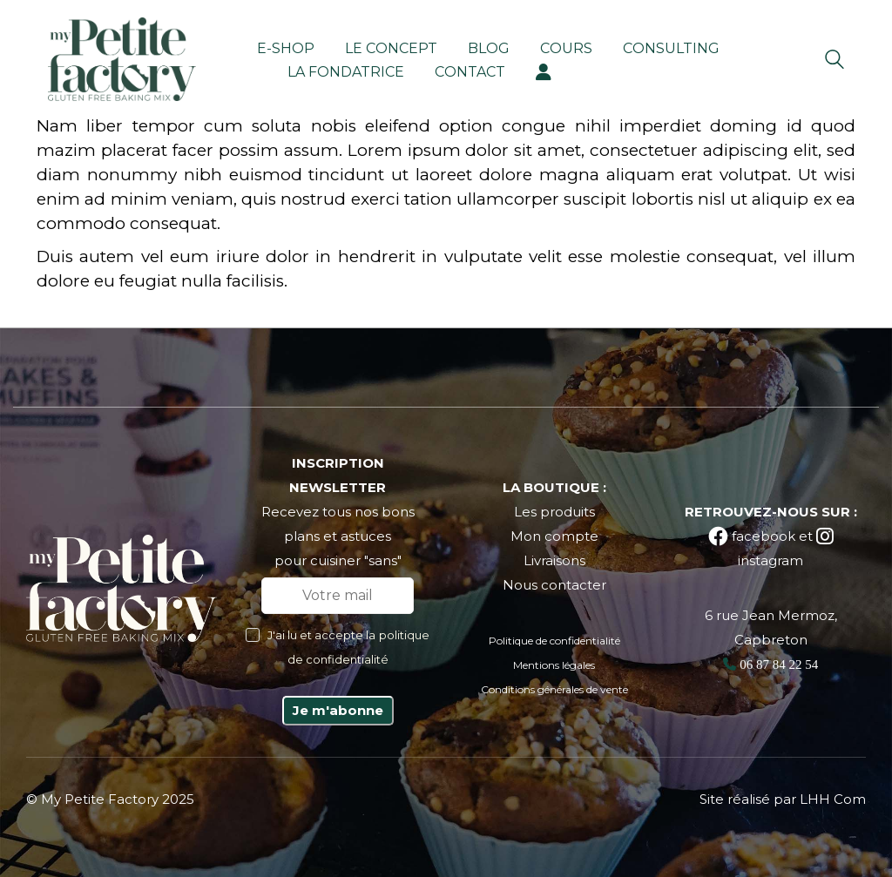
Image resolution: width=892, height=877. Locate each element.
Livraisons (554, 560)
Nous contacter (554, 585)
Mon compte (554, 536)
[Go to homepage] (122, 59)
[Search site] (834, 61)
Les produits (554, 511)
